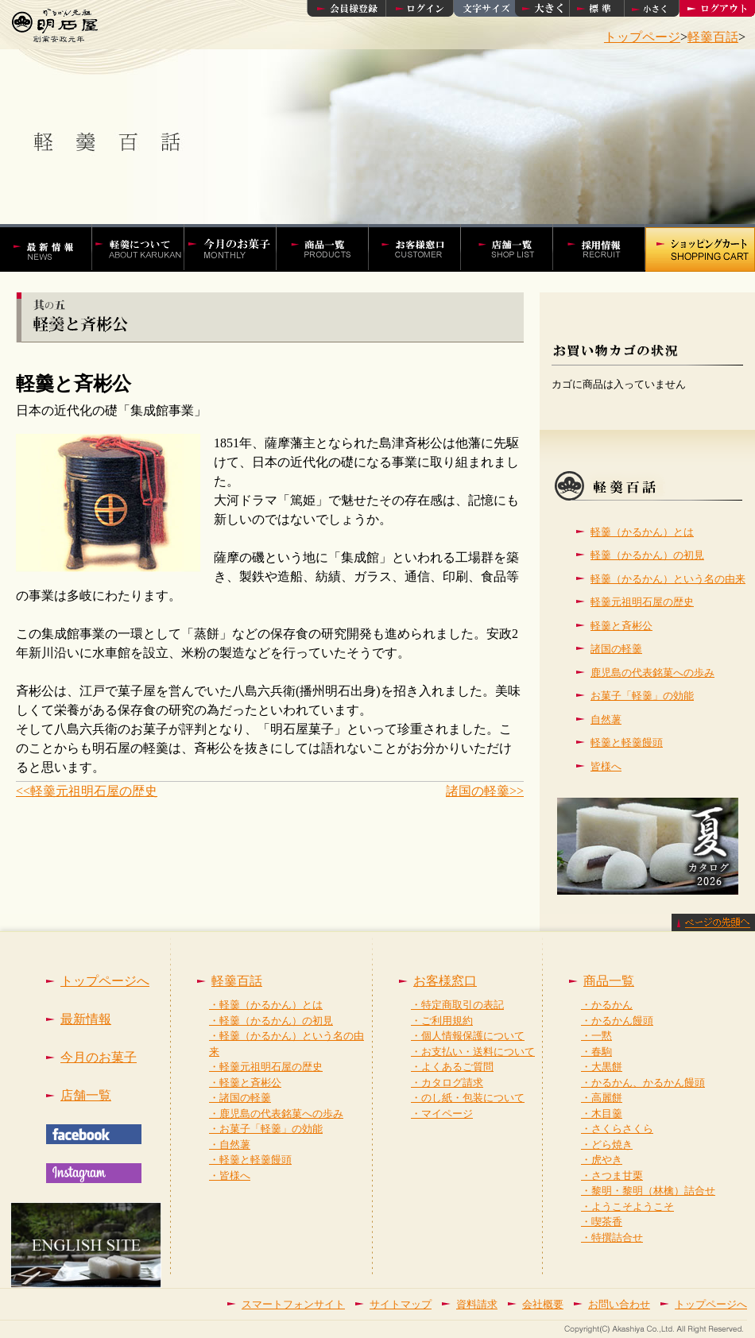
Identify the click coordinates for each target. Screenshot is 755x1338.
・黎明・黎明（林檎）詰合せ (648, 1191)
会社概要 (542, 1304)
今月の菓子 (238, 248)
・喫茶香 (601, 1222)
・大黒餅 (601, 1067)
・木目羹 (601, 1114)
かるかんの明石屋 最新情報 (53, 248)
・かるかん (607, 1005)
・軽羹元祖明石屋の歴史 (266, 1067)
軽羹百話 (712, 37)
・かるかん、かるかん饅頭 (643, 1083)
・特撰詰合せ (612, 1237)
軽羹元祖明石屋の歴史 (642, 602)
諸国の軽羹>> (485, 791)
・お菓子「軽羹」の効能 (266, 1129)
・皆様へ (229, 1175)
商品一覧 (608, 981)
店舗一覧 (515, 248)
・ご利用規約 (442, 1021)
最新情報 (85, 1019)
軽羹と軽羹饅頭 (626, 742)
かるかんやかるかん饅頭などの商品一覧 (331, 248)
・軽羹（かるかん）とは (266, 1005)
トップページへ (104, 981)
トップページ (642, 37)
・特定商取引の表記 (457, 1005)
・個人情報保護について (468, 1036)
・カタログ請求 (447, 1083)
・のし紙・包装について (468, 1098)
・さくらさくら (617, 1129)
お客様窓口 (423, 248)
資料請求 (477, 1304)
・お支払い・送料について (473, 1052)
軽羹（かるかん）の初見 (647, 555)
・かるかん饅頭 (617, 1021)
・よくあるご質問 (452, 1067)
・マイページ (442, 1114)
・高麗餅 (601, 1098)
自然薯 (605, 719)
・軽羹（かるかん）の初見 (271, 1021)
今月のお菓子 (98, 1057)
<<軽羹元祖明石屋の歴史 (86, 791)
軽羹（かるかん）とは (642, 532)
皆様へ (605, 766)
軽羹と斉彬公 (621, 626)
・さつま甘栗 (612, 1175)
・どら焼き (607, 1144)
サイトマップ (401, 1304)
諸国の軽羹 (616, 649)
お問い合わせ (619, 1304)
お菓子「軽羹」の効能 (642, 696)
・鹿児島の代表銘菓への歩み (276, 1114)
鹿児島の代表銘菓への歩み (652, 673)
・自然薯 (229, 1144)
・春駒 (596, 1052)
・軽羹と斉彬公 (245, 1083)
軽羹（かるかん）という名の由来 (667, 579)
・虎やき (601, 1160)
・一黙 (596, 1036)
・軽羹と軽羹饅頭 (250, 1160)
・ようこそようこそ (627, 1206)
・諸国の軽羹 (240, 1098)
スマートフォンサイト (293, 1304)
